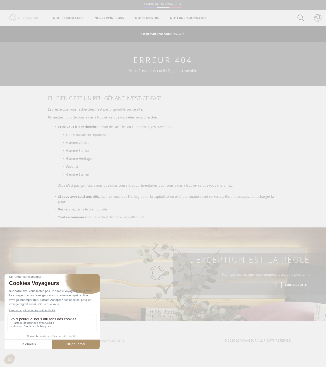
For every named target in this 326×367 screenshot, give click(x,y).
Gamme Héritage (79, 158)
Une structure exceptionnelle (88, 135)
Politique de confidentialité (103, 340)
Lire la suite (296, 284)
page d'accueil (133, 217)
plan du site (98, 209)
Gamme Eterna (77, 150)
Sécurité (72, 166)
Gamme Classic (77, 142)
